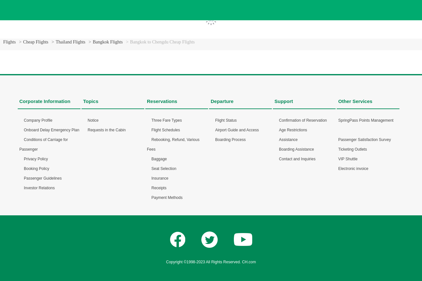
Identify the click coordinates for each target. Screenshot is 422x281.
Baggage (159, 159)
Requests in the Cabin (107, 130)
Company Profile (38, 120)
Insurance (159, 178)
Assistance (288, 139)
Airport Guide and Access (237, 130)
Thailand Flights (70, 42)
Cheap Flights (35, 42)
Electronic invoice (353, 168)
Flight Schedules (165, 130)
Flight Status (226, 120)
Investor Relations (39, 188)
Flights (9, 42)
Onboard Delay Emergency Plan (51, 130)
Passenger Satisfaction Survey (364, 139)
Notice (93, 120)
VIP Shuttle (348, 159)
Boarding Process (230, 139)
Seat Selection (163, 168)
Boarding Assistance (296, 149)
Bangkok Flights (108, 42)
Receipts (159, 188)
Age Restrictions (293, 130)
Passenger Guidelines (43, 178)
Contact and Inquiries (297, 159)
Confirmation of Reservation (303, 120)
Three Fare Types (166, 120)
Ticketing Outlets (352, 149)
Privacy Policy (36, 159)
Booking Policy (36, 168)
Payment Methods (167, 197)
